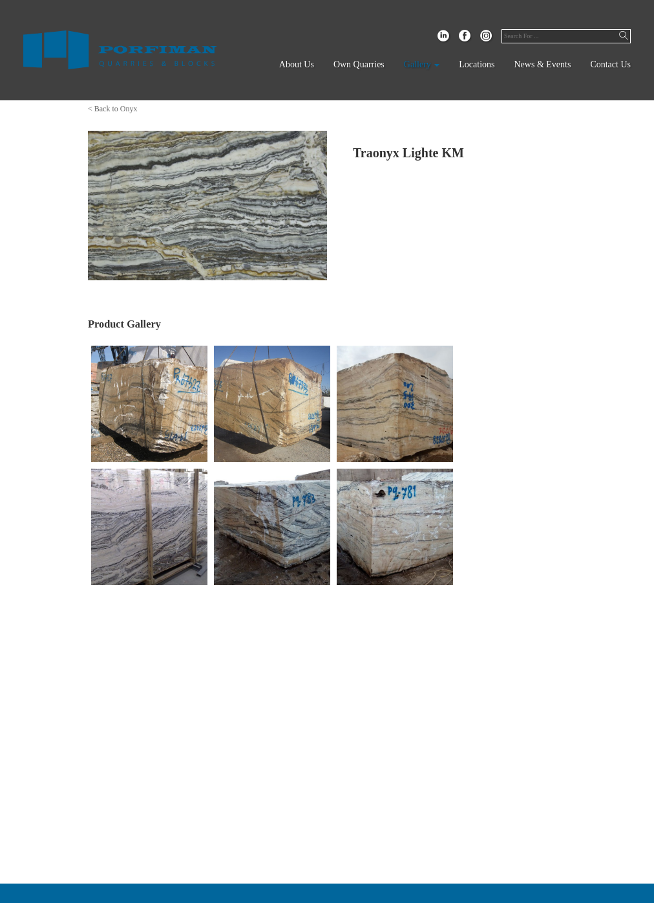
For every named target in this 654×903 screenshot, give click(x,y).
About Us (296, 64)
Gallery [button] (421, 64)
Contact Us (610, 64)
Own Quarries (359, 64)
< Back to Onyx (112, 108)
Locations (476, 64)
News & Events (542, 64)
